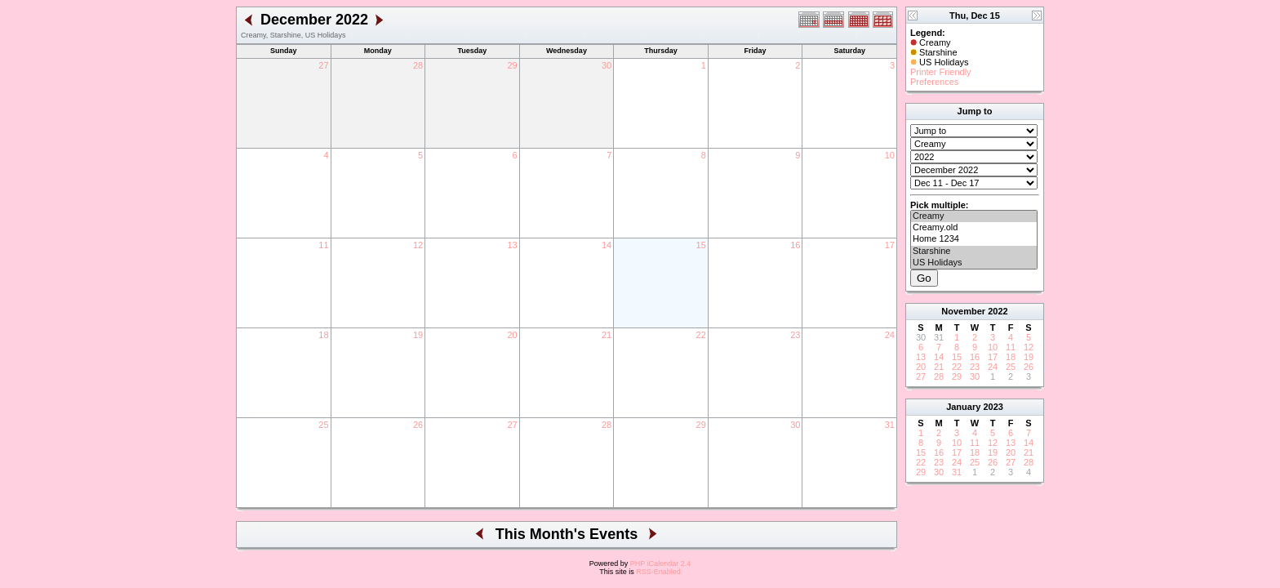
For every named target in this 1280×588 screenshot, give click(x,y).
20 (512, 335)
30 (606, 65)
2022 (997, 311)
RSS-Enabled (658, 572)
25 (323, 425)
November (963, 311)
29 (512, 65)
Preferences (934, 82)
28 (418, 65)
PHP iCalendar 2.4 (660, 563)
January (963, 407)
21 (606, 335)
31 (890, 425)
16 (795, 245)
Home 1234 (974, 239)
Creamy (974, 216)
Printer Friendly (940, 72)
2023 (992, 407)
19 (418, 335)
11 (323, 245)
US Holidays (974, 263)
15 (701, 245)
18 (323, 335)
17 (890, 245)
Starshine (974, 251)
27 (323, 65)
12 (418, 245)
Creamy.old (974, 228)
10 (890, 155)
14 (606, 245)
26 (418, 425)
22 (701, 335)
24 (890, 335)
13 (512, 245)
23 (795, 335)
